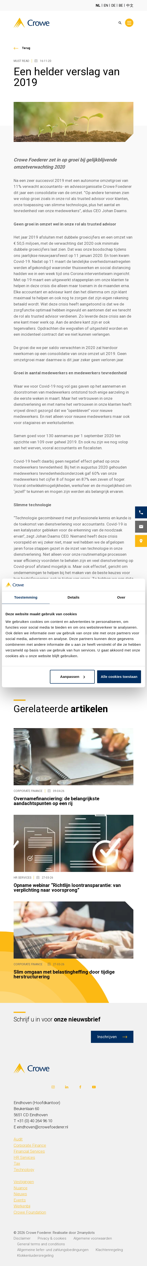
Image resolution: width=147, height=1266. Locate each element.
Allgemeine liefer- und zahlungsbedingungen (53, 1250)
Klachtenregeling (109, 1250)
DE (113, 5)
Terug (26, 48)
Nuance (20, 1188)
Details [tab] (73, 597)
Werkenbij (22, 1206)
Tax (17, 1163)
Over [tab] (121, 597)
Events (20, 1200)
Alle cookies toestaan (119, 677)
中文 (129, 5)
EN (106, 5)
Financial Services (29, 1151)
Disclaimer (22, 1238)
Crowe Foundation (30, 1212)
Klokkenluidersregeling (35, 1255)
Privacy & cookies (52, 1238)
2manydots (86, 1233)
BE (121, 5)
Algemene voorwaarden (93, 1238)
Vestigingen (24, 1181)
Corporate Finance (30, 1145)
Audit (18, 1139)
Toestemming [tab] (25, 597)
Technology (24, 1169)
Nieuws (20, 1193)
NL (98, 5)
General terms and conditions (41, 1244)
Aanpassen (72, 677)
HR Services (24, 1157)
